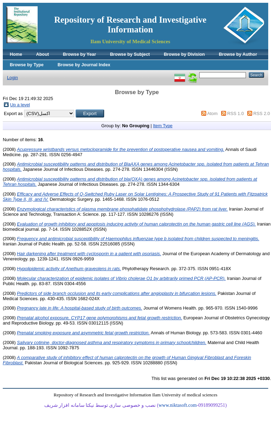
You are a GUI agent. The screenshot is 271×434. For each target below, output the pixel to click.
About (42, 54)
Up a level (20, 104)
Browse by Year (79, 54)
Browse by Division (184, 54)
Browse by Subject (130, 54)
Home (16, 54)
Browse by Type (27, 64)
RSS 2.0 (261, 113)
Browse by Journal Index (83, 64)
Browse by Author (238, 54)
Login (12, 77)
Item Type (162, 125)
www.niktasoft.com (177, 405)
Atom (212, 113)
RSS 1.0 (235, 113)
